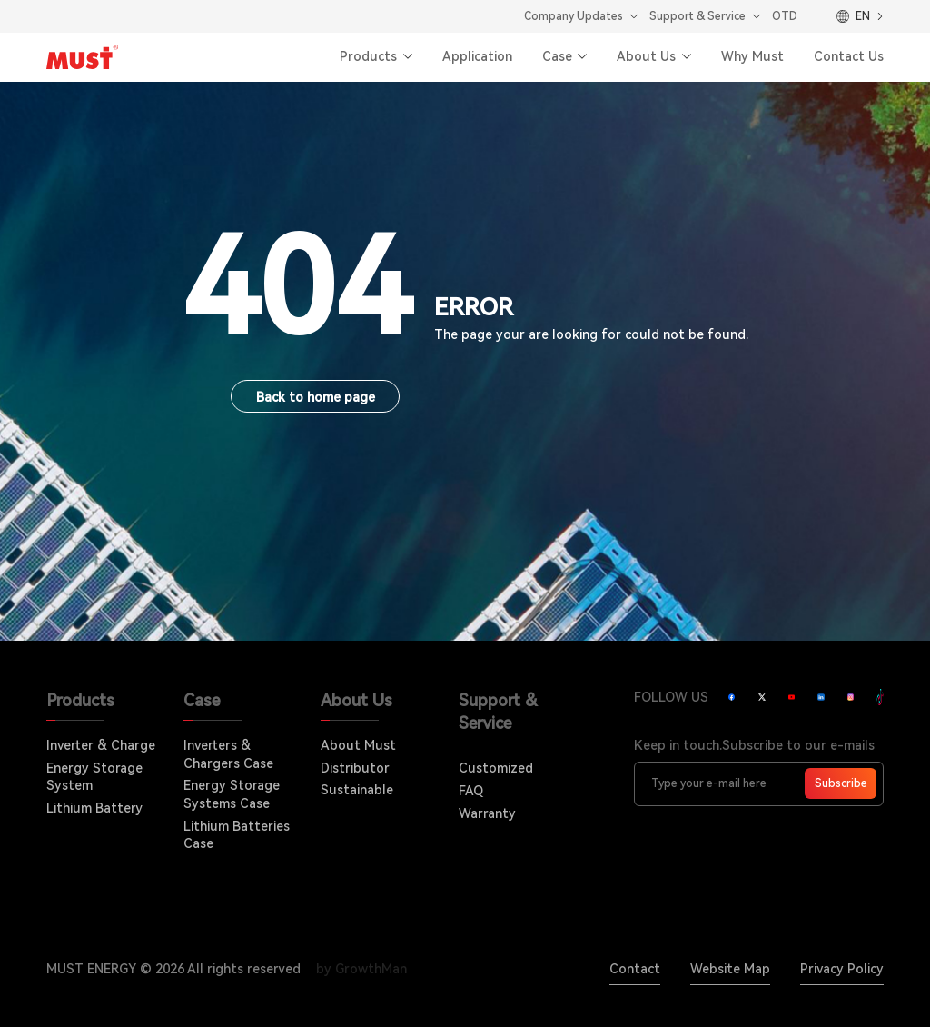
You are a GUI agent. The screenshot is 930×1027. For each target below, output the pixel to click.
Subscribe (841, 783)
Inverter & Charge (100, 745)
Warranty (487, 813)
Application (477, 56)
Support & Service (697, 16)
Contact (634, 969)
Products (368, 56)
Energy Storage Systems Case (231, 794)
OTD (784, 16)
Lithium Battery (94, 808)
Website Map (730, 969)
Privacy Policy (842, 969)
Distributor (355, 768)
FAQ (471, 790)
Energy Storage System (94, 777)
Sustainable (357, 790)
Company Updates (573, 16)
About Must (358, 745)
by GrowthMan (361, 969)
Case (557, 56)
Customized (496, 768)
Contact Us (849, 56)
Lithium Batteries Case (236, 835)
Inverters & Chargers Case (228, 754)
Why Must (752, 56)
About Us (646, 56)
